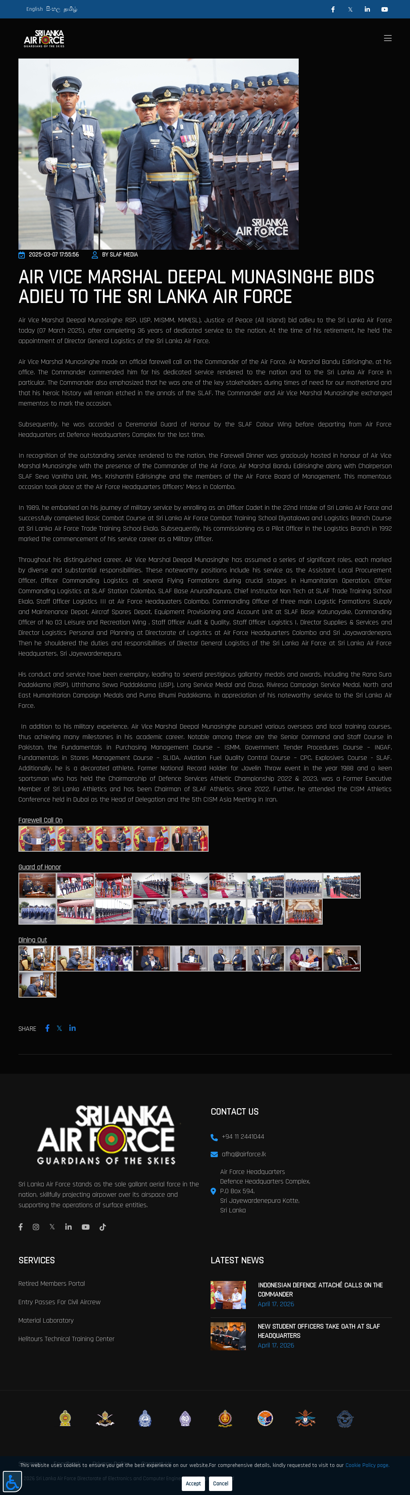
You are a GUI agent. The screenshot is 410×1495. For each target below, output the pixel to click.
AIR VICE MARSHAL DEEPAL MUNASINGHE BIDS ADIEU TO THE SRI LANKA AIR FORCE (196, 287)
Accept (193, 1483)
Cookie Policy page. (368, 1465)
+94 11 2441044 (243, 1136)
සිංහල (53, 9)
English (34, 9)
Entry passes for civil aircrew (59, 1301)
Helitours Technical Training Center (66, 1338)
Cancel (220, 1483)
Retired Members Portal (51, 1282)
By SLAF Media (115, 255)
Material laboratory (46, 1319)
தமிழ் (70, 9)
